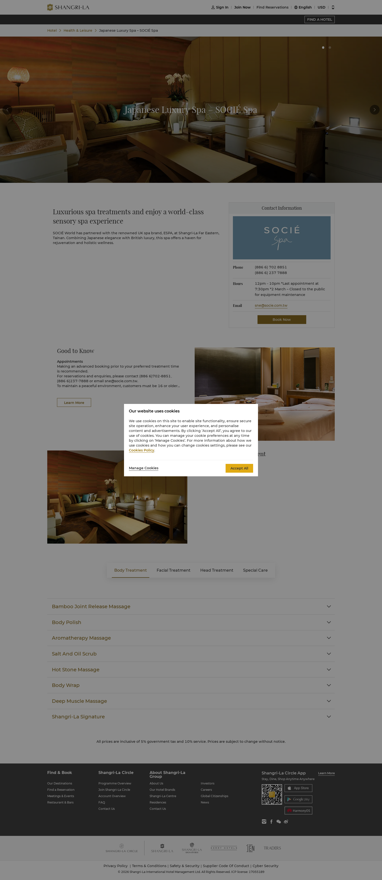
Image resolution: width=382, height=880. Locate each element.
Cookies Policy (141, 450)
